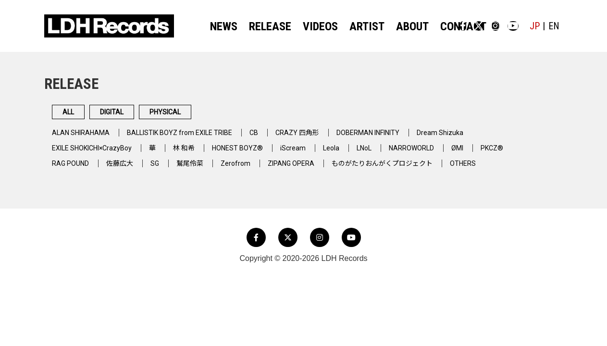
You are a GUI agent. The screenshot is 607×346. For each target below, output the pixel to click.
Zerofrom (250, 168)
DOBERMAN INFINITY (402, 138)
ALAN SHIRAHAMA (84, 138)
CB (277, 138)
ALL (80, 115)
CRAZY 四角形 (323, 138)
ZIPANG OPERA (310, 168)
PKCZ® (534, 153)
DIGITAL (150, 115)
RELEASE (266, 26)
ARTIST (350, 26)
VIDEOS (310, 26)
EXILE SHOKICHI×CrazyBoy (99, 153)
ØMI (496, 153)
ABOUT (390, 26)
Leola (358, 153)
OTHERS (501, 168)
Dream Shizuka (481, 138)
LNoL (394, 153)
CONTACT (434, 26)
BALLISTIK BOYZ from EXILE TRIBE (194, 138)
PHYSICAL (235, 115)
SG (164, 168)
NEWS (225, 26)
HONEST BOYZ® (258, 153)
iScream (318, 153)
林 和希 (200, 153)
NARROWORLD (446, 153)
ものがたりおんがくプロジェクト (412, 168)
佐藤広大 (126, 168)
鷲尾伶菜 (201, 168)
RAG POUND (73, 168)
